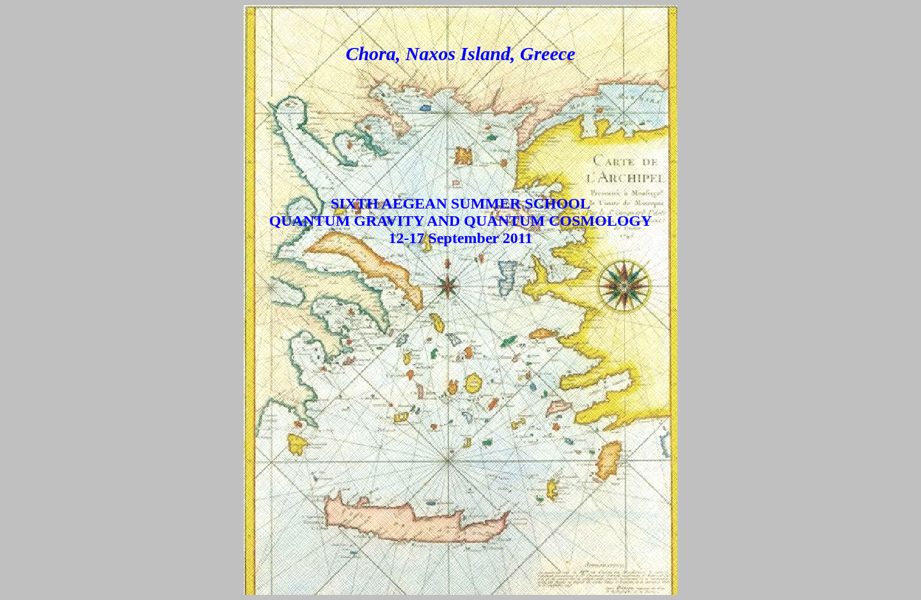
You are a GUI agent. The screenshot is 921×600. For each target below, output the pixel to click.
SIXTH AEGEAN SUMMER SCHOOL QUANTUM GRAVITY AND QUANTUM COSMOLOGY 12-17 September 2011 (460, 220)
